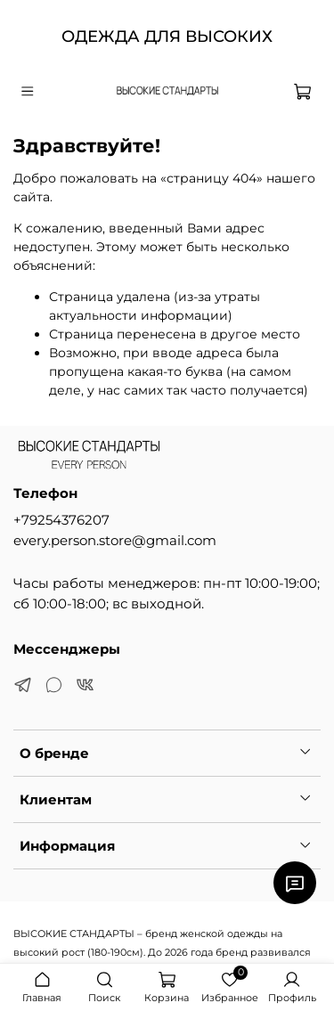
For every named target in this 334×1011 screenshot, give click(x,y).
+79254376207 (61, 519)
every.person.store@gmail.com (114, 540)
